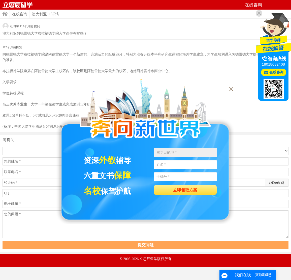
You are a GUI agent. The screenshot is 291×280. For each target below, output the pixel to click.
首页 (18, 5)
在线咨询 (19, 14)
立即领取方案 (185, 190)
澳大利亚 (39, 14)
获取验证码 (276, 183)
